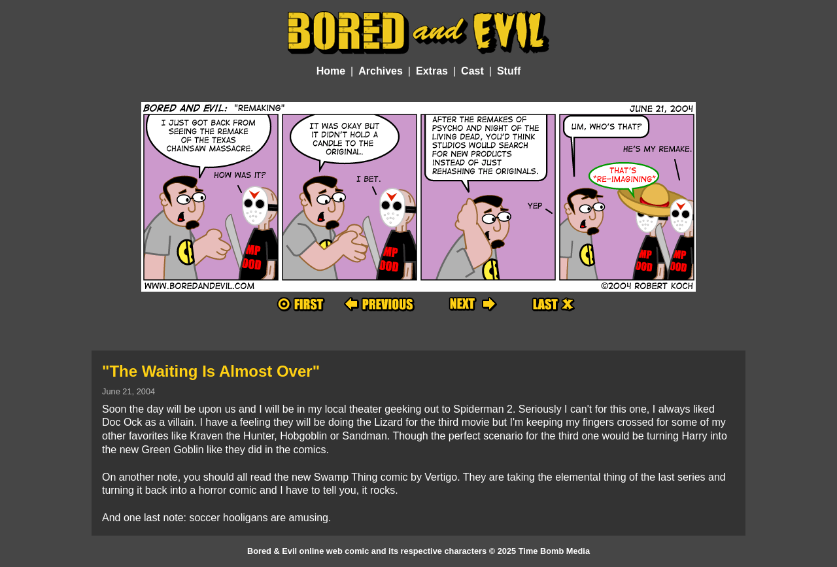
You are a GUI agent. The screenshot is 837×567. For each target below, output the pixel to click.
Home (330, 71)
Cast (472, 71)
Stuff (509, 71)
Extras (432, 71)
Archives (380, 71)
